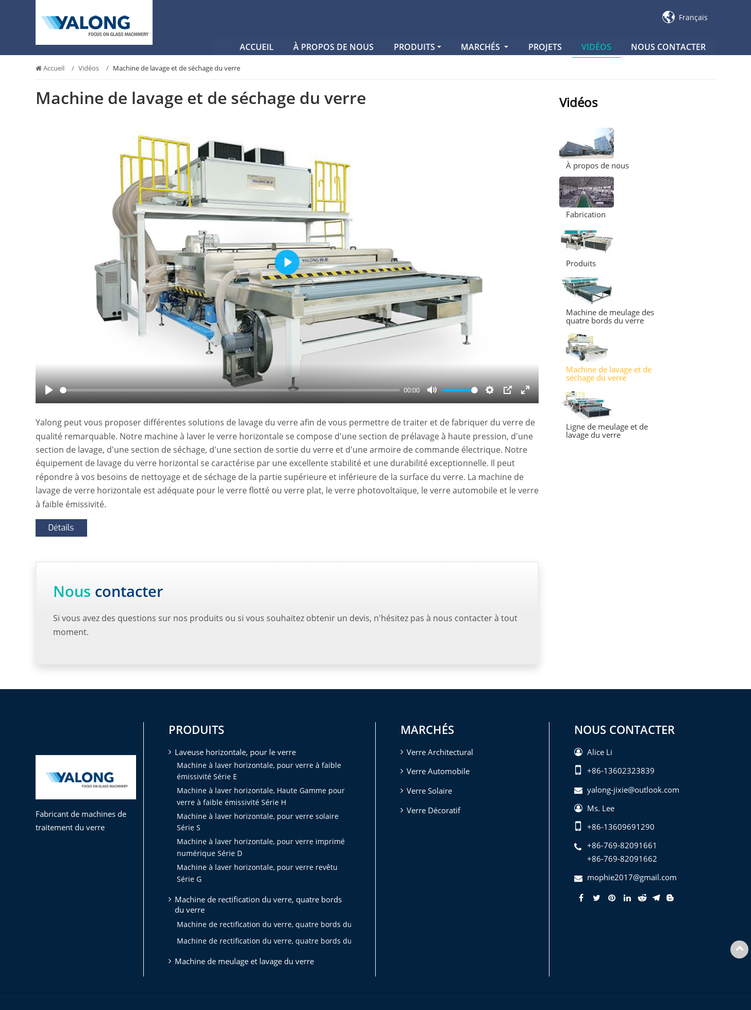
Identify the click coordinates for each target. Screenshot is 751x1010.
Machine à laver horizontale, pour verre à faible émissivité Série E (259, 770)
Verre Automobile (438, 771)
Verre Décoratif (433, 810)
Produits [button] (414, 47)
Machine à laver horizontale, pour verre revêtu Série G (257, 872)
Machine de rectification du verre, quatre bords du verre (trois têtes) (264, 924)
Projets (545, 47)
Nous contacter (668, 47)
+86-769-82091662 (622, 858)
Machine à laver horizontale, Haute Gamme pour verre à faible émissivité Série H (261, 796)
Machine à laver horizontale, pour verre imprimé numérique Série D (261, 847)
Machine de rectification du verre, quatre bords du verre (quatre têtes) (264, 941)
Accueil (257, 47)
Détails (61, 527)
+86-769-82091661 (622, 845)
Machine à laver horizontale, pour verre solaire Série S (258, 821)
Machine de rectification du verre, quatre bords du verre (258, 904)
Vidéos (596, 47)
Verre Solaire (429, 790)
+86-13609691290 (621, 826)
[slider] (230, 390)
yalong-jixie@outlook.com (633, 789)
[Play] (49, 390)
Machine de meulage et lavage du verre (244, 961)
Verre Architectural (440, 752)
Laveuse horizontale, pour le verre (235, 752)
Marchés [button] (481, 47)
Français (685, 17)
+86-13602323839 (621, 770)
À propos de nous (333, 47)
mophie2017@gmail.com (632, 877)
